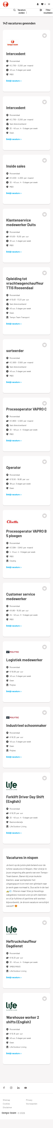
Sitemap (6, 1100)
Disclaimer (7, 1107)
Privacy (29, 1100)
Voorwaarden (31, 1103)
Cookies (6, 1103)
